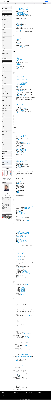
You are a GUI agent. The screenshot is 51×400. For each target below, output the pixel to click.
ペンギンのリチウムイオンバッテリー (22, 83)
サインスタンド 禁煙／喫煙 (24, 272)
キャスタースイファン (24, 295)
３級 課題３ (18, 202)
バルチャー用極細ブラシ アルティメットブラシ (23, 227)
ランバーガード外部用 (26, 337)
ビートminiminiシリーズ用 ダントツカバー (22, 9)
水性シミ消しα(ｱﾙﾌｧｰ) (20, 256)
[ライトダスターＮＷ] (27, 208)
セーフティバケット (18, 380)
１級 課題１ (18, 191)
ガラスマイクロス (29, 342)
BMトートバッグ (21, 373)
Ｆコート (25, 341)
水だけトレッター (19, 188)
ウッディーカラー (19, 30)
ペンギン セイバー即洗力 (20, 16)
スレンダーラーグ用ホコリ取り (23, 135)
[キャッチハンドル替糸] (20, 212)
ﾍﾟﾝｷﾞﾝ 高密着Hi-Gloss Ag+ (21, 46)
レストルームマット (19, 165)
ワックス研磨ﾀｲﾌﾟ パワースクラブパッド (24, 354)
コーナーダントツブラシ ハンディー (21, 231)
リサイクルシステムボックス (26, 271)
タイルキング (29, 346)
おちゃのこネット (24, 399)
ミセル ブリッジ (19, 63)
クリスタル (18, 41)
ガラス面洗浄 (22, 289)
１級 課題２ (18, 192)
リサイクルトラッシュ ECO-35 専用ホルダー (23, 276)
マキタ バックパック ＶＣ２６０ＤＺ (21, 236)
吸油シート (18, 183)
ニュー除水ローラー (19, 139)
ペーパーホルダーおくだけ (20, 167)
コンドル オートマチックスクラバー (25, 333)
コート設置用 (22, 290)
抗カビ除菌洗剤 (18, 356)
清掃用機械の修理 (19, 25)
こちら (17, 360)
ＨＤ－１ (27, 263)
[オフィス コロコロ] (27, 207)
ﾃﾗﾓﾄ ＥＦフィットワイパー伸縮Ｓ (21, 108)
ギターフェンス (25, 332)
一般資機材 (22, 287)
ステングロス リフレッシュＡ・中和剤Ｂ (22, 241)
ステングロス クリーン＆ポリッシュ (21, 240)
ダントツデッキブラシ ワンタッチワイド (22, 100)
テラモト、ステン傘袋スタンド (21, 152)
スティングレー (20, 259)
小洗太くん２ (26, 284)
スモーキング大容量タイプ (29, 273)
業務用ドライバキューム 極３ (21, 95)
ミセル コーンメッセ (19, 64)
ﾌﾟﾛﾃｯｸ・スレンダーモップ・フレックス (22, 155)
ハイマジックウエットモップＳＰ (21, 161)
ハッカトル (19, 371)
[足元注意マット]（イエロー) (29, 220)
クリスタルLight (19, 43)
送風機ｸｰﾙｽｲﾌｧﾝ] (23, 291)
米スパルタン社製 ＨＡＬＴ (21, 23)
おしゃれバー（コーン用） (20, 75)
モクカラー (18, 60)
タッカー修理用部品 (27, 349)
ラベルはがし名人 (26, 336)
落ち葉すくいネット (20, 267)
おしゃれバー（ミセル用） (20, 76)
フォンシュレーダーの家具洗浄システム (22, 79)
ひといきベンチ (19, 67)
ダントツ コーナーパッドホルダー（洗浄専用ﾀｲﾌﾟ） (23, 232)
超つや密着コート (19, 239)
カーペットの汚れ (23, 288)
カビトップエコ (19, 57)
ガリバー (26, 345)
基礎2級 (25, 171)
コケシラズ (18, 93)
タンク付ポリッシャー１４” (24, 294)
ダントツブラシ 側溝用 (20, 104)
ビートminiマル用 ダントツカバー (21, 8)
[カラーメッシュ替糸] (19, 214)
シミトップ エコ (19, 54)
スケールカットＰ (20, 253)
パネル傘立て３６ (19, 69)
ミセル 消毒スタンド (20, 12)
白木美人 (18, 58)
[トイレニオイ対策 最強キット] (21, 217)
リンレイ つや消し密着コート (21, 90)
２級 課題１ (18, 196)
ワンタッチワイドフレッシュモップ (23, 134)
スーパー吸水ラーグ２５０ (22, 136)
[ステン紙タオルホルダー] (30, 206)
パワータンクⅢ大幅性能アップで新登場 (22, 82)
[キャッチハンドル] (19, 211)
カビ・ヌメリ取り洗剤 (28, 356)
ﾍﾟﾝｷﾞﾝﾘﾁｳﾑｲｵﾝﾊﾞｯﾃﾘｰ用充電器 (21, 84)
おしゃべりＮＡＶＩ (19, 112)
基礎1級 (22, 171)
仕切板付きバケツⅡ (19, 242)
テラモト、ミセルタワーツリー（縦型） (22, 149)
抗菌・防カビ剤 (23, 356)
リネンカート (24, 270)
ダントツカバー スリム (20, 87)
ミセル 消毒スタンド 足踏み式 (21, 13)
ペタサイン (28, 143)
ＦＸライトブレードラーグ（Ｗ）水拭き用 (22, 160)
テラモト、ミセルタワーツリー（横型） (22, 150)
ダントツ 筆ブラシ (29, 283)
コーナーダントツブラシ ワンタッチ (21, 230)
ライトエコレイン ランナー (20, 181)
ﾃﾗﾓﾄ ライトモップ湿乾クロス (21, 110)
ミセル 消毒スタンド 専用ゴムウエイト (22, 14)
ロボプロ (22, 142)
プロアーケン (20, 146)
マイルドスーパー (19, 59)
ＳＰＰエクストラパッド (28, 315)
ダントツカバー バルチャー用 (21, 19)
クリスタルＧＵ (19, 39)
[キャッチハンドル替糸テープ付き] (21, 213)
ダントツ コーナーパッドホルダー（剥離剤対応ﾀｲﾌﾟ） (24, 233)
